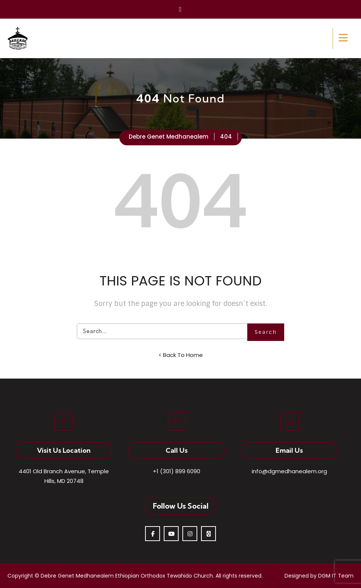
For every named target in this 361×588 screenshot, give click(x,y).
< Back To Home (180, 355)
